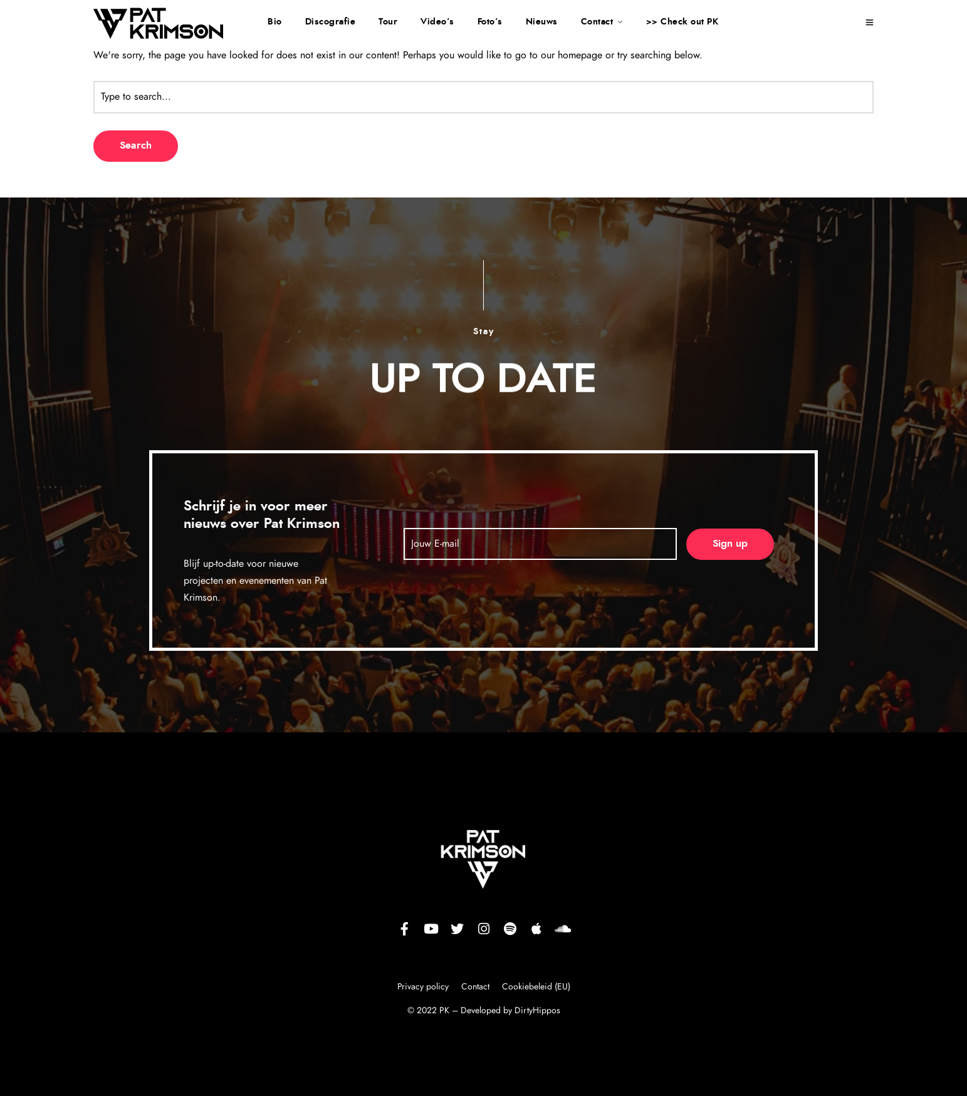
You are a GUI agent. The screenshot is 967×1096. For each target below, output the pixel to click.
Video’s (437, 22)
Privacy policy (424, 987)
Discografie (330, 22)
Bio (275, 22)
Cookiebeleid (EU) (536, 987)
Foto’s (490, 22)
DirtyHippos (537, 1010)
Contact (597, 22)
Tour (388, 22)
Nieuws (542, 22)
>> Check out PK (682, 22)
